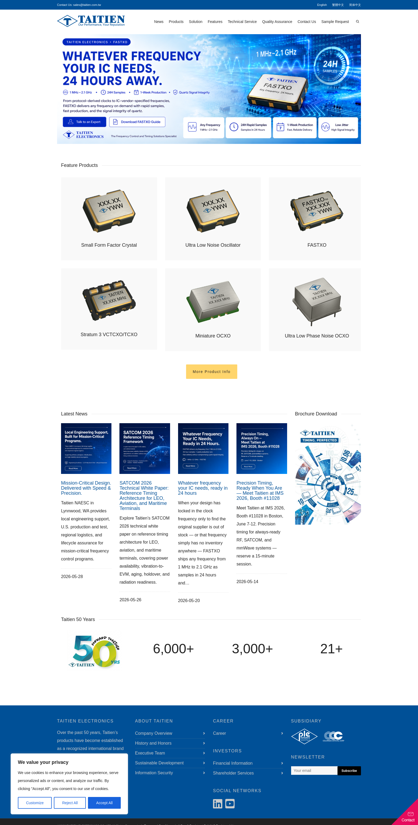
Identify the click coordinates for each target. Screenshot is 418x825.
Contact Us (307, 21)
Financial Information (233, 763)
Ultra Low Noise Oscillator (212, 245)
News (158, 21)
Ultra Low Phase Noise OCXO (317, 336)
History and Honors (153, 743)
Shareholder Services (233, 773)
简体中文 (355, 4)
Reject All (70, 803)
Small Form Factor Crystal (109, 245)
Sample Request (335, 21)
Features (215, 21)
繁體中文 (338, 4)
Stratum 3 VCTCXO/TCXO (109, 334)
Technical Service (242, 21)
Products (176, 21)
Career (219, 733)
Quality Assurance (277, 21)
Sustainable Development (159, 763)
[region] (69, 783)
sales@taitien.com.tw (87, 4)
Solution (196, 21)
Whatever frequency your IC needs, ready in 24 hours (203, 488)
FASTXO (316, 245)
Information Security (154, 773)
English (322, 4)
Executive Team (150, 753)
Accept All (104, 803)
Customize (35, 803)
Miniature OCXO (213, 336)
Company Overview (153, 733)
